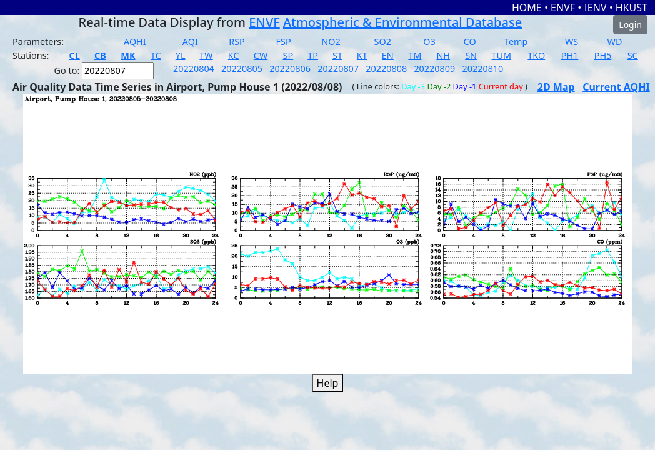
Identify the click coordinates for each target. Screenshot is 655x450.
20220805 (243, 68)
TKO (536, 55)
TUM (502, 55)
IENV (596, 7)
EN (388, 55)
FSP (283, 42)
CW (261, 55)
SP (288, 55)
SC (633, 55)
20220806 (291, 68)
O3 (429, 42)
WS (571, 42)
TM (414, 55)
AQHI (135, 42)
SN (471, 55)
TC (156, 55)
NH (443, 55)
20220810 (484, 68)
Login (630, 25)
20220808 (387, 68)
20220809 (436, 68)
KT (362, 55)
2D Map (556, 87)
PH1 (570, 55)
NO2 (330, 42)
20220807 (339, 68)
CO (470, 42)
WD (615, 42)
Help (328, 383)
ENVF (564, 7)
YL (181, 55)
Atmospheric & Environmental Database (402, 22)
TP (313, 55)
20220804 (195, 68)
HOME (528, 7)
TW (205, 55)
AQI (190, 42)
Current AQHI (616, 87)
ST (337, 55)
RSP (237, 42)
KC (233, 55)
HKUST (632, 7)
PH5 (603, 55)
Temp (516, 42)
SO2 (382, 42)
